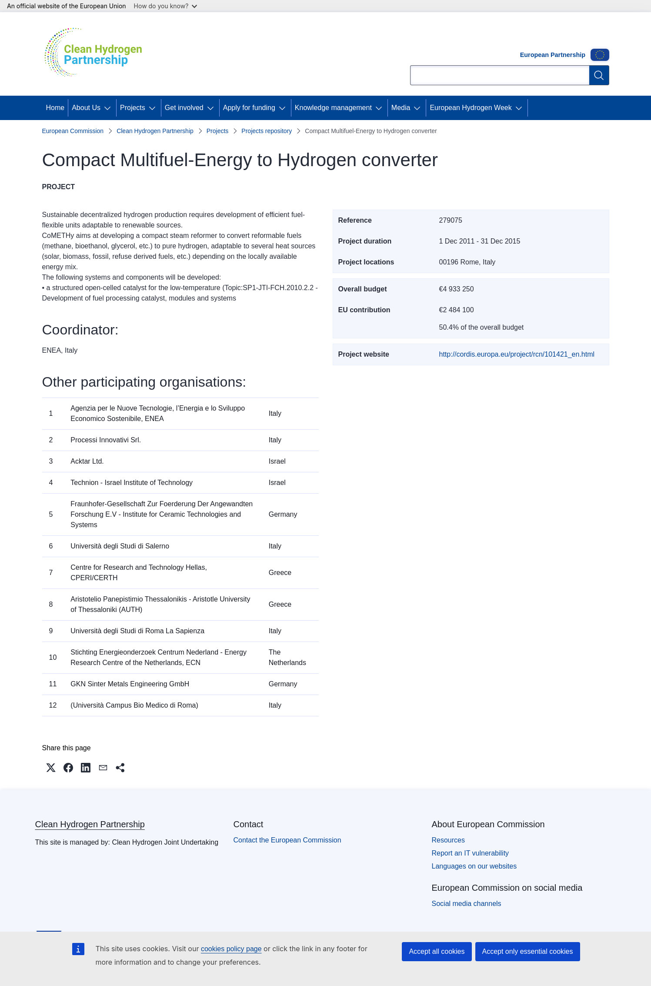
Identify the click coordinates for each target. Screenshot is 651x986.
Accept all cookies (436, 951)
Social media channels (466, 903)
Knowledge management (333, 107)
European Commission (73, 130)
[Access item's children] (109, 108)
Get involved (184, 107)
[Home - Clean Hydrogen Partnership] (96, 54)
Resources (448, 840)
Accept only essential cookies (527, 951)
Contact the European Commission (287, 840)
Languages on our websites (474, 866)
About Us (86, 107)
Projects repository (266, 130)
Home (55, 107)
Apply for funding (249, 107)
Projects (132, 107)
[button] (51, 768)
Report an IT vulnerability (470, 853)
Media (401, 107)
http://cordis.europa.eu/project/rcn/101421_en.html (517, 354)
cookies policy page (231, 949)
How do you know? (165, 6)
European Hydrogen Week (470, 107)
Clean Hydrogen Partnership (155, 130)
